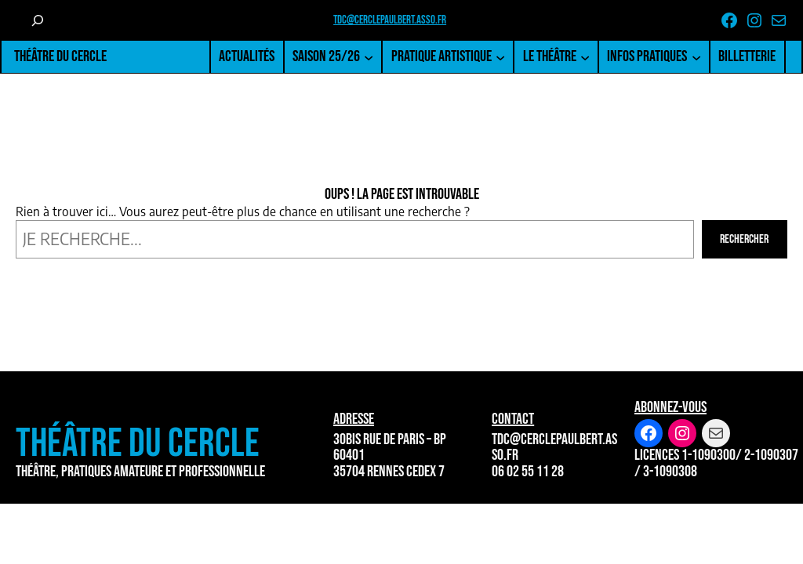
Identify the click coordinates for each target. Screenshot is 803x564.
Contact (513, 419)
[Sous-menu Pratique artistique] (500, 56)
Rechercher (744, 239)
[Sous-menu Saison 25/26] (368, 56)
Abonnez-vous (670, 407)
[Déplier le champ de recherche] (37, 20)
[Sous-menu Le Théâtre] (585, 56)
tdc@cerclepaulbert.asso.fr (389, 20)
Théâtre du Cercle (60, 56)
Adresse (353, 419)
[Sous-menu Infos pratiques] (696, 56)
